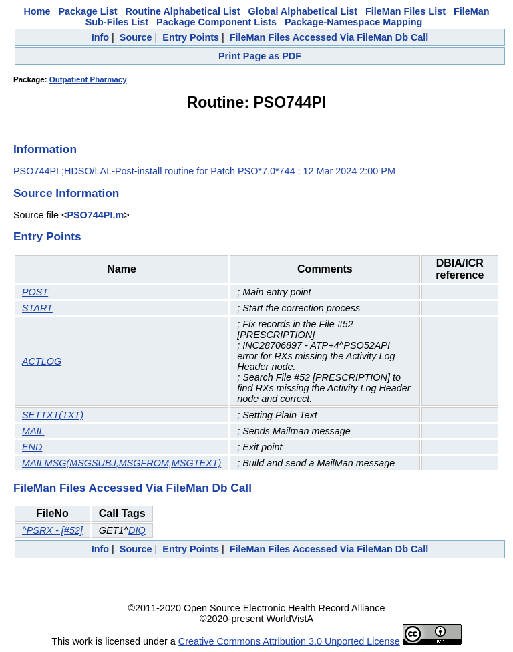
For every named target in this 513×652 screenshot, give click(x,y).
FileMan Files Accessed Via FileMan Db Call (329, 37)
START (37, 308)
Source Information (66, 193)
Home (36, 11)
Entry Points (190, 37)
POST (35, 292)
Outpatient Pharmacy (88, 79)
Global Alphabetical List (302, 11)
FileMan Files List (405, 11)
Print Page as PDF (259, 56)
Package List (87, 11)
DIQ (137, 530)
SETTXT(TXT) (52, 415)
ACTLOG (41, 361)
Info (100, 37)
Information (45, 149)
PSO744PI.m (95, 215)
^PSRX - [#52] (52, 530)
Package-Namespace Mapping (353, 22)
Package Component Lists (216, 22)
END (32, 447)
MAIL (33, 431)
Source (136, 37)
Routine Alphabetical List (182, 11)
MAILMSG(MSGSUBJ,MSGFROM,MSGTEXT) (121, 463)
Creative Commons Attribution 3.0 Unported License (289, 641)
